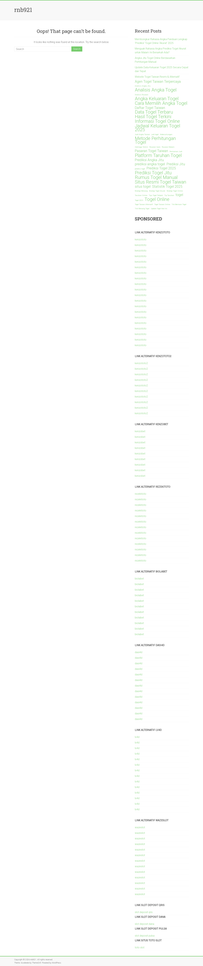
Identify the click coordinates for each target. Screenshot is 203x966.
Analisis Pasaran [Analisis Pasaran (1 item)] (141, 95)
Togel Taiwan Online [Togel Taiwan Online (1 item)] (162, 204)
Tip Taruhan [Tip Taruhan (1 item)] (169, 195)
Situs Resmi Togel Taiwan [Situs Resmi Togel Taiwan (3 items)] (160, 182)
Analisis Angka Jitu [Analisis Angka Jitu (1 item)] (143, 86)
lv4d (137, 737)
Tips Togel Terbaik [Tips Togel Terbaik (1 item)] (156, 195)
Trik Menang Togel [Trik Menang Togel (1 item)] (142, 209)
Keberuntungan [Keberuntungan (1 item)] (166, 134)
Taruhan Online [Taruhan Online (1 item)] (141, 195)
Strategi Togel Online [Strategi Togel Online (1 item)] (175, 191)
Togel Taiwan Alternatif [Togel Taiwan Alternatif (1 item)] (144, 204)
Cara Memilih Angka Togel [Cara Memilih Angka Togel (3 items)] (161, 103)
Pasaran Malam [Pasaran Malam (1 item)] (168, 147)
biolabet (139, 578)
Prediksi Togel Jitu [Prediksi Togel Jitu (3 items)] (153, 173)
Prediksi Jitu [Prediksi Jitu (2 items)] (176, 164)
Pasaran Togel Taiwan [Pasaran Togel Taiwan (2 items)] (151, 151)
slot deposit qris (144, 912)
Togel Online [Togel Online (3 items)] (156, 199)
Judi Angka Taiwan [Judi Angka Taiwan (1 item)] (142, 134)
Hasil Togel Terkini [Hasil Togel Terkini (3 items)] (153, 117)
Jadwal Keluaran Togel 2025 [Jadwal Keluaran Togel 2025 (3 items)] (157, 128)
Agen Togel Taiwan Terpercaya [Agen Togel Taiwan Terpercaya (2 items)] (158, 82)
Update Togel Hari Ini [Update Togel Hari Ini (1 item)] (159, 209)
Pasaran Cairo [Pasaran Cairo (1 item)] (154, 147)
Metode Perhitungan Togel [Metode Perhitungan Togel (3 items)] (155, 140)
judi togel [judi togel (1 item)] (155, 134)
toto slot (139, 947)
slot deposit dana (144, 923)
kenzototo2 (141, 363)
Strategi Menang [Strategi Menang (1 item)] (141, 191)
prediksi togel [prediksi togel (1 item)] (140, 169)
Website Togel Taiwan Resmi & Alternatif (157, 76)
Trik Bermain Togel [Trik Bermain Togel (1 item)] (179, 204)
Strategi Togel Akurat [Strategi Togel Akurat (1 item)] (157, 191)
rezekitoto (140, 493)
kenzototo (140, 239)
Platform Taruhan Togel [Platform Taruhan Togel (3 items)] (158, 155)
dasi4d (138, 652)
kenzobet (140, 431)
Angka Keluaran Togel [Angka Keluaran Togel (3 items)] (157, 99)
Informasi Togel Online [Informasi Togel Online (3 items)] (157, 121)
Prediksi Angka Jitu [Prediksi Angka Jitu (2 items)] (149, 160)
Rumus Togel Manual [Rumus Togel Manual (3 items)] (156, 177)
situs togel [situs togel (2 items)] (143, 186)
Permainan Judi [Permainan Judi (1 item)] (176, 151)
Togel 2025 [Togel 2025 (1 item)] (139, 200)
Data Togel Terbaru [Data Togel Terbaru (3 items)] (154, 112)
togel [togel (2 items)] (179, 195)
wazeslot (140, 827)
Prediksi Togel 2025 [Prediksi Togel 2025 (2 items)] (161, 168)
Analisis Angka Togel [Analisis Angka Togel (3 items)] (156, 90)
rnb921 (23, 10)
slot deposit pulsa (144, 935)
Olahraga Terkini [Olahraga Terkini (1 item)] (141, 147)
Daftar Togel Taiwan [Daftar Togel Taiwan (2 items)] (150, 108)
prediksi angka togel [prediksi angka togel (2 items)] (150, 164)
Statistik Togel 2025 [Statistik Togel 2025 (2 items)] (167, 186)
